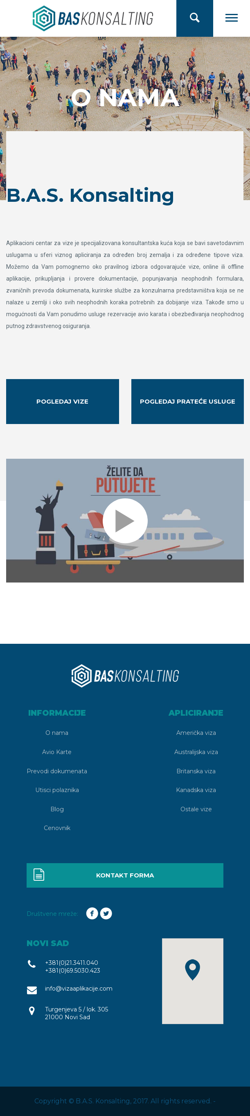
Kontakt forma (93, 875)
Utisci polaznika (57, 790)
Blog (57, 809)
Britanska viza (196, 771)
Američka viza (196, 733)
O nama (56, 733)
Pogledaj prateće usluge (187, 401)
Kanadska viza (196, 790)
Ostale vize (196, 809)
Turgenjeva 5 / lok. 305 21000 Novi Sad (76, 1013)
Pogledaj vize (62, 401)
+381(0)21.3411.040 (71, 962)
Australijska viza (196, 752)
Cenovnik (57, 828)
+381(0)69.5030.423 (72, 970)
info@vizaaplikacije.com (79, 988)
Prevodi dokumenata (57, 771)
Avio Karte (57, 752)
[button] (192, 970)
